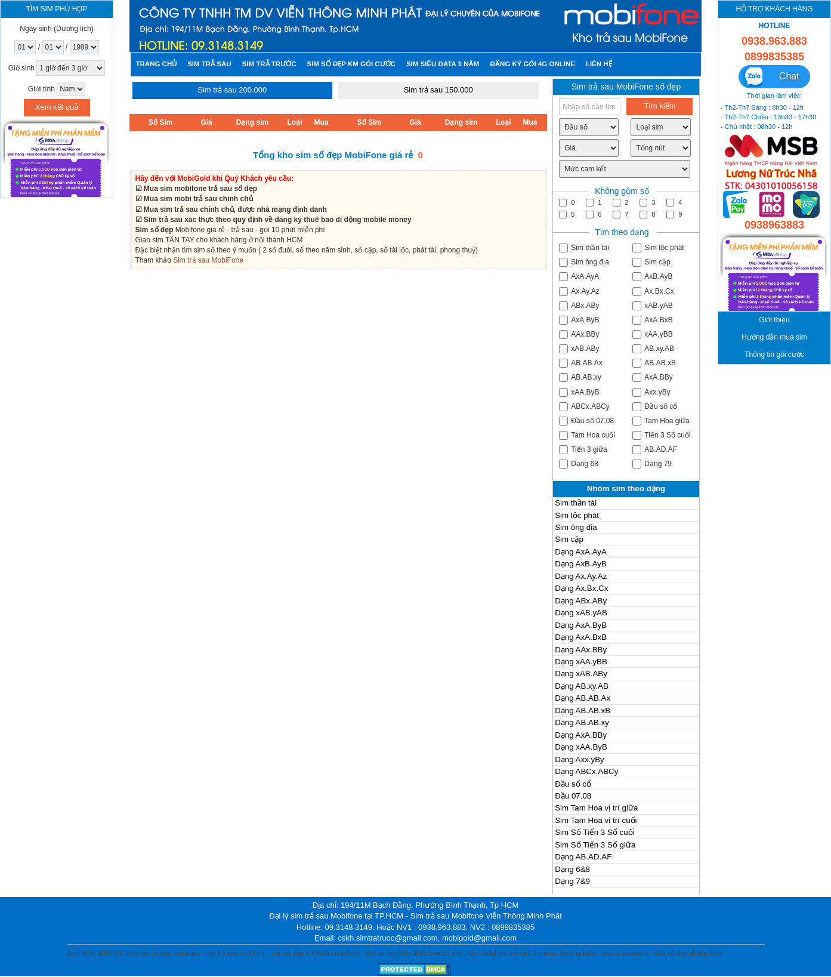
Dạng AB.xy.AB (581, 686)
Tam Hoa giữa (660, 421)
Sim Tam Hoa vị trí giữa (596, 807)
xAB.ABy (579, 348)
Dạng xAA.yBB (581, 661)
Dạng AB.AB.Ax (582, 698)
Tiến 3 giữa (583, 449)
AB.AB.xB (654, 363)
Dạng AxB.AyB (581, 563)
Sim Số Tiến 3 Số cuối (594, 832)
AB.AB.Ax (581, 363)
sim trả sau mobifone (236, 953)
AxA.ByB (579, 320)
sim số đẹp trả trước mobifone (316, 953)
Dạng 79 (652, 464)
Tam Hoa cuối (587, 435)
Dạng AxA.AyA (581, 551)
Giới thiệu (774, 320)
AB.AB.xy (580, 377)
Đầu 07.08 (573, 795)
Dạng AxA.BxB (581, 637)
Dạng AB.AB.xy (582, 722)
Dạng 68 (578, 464)
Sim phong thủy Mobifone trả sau (413, 953)
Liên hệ (599, 63)
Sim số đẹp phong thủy (688, 953)
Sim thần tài (584, 248)
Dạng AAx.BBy (581, 649)
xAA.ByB (579, 392)
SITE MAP (97, 953)
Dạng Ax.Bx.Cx (581, 588)
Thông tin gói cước (774, 355)
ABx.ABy (579, 305)
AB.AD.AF (654, 449)
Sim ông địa (584, 262)
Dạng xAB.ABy (581, 673)
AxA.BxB (652, 320)
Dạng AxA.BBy (581, 735)
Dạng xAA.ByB (581, 746)
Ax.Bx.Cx (653, 291)
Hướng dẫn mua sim (774, 337)
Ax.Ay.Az (579, 291)
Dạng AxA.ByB (581, 625)
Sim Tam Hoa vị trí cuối (596, 820)
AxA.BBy (652, 377)
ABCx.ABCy (584, 406)
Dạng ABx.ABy (581, 600)
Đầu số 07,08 (586, 421)
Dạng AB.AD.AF (583, 856)
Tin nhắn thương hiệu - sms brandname (590, 953)
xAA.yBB (652, 334)
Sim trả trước (269, 63)
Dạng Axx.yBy (579, 759)
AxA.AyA (579, 276)
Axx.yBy (651, 392)
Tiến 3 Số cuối (661, 435)
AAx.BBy (579, 334)
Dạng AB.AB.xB (582, 710)
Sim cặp (651, 262)
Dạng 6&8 (572, 869)
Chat (771, 77)
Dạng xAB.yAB (581, 612)
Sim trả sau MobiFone (208, 260)
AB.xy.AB (653, 348)
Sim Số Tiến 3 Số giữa (595, 844)
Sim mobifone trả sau (499, 953)
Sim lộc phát (658, 248)
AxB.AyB (652, 276)
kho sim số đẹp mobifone (163, 953)
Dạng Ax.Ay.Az (581, 576)
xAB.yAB (652, 305)
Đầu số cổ (654, 406)
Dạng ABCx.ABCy (586, 771)
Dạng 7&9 (572, 881)
